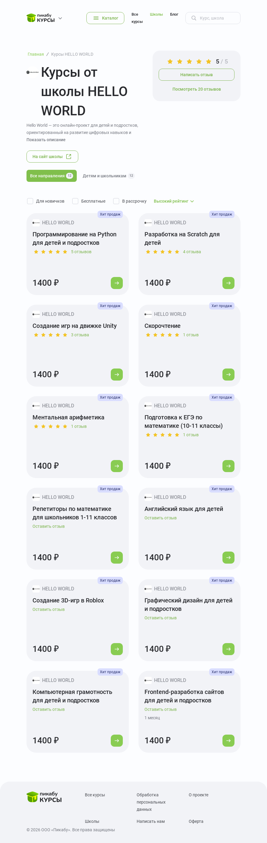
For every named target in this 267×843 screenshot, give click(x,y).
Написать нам (151, 821)
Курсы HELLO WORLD (72, 54)
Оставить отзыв (49, 526)
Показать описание (46, 139)
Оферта (196, 821)
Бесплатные (93, 201)
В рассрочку (134, 201)
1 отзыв (191, 334)
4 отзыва (192, 251)
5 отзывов (81, 251)
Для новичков (50, 201)
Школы (156, 14)
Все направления (51, 176)
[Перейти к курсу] (117, 283)
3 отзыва (80, 334)
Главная (36, 54)
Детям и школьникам (109, 176)
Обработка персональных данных (151, 802)
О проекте (198, 794)
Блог (174, 14)
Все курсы (137, 18)
